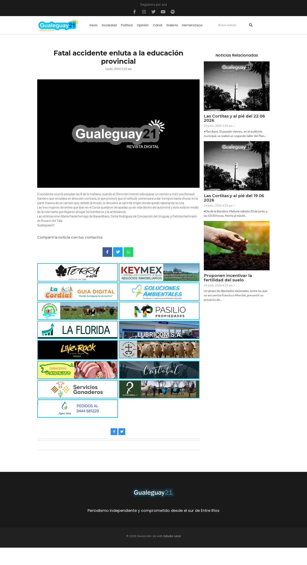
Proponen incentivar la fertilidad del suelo (228, 278)
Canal (157, 25)
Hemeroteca (192, 25)
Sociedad (109, 25)
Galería (172, 25)
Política (127, 25)
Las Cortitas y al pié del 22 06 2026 (234, 118)
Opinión (143, 25)
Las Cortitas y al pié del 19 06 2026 (234, 198)
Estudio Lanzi (172, 553)
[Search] (233, 25)
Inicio (93, 25)
